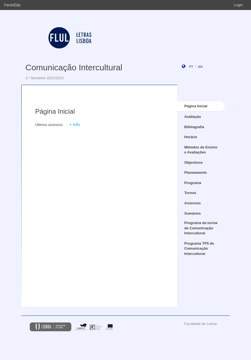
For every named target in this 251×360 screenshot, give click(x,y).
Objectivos (193, 162)
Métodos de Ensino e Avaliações (200, 150)
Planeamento (195, 172)
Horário (190, 137)
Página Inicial (195, 106)
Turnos (190, 193)
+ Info (74, 124)
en (200, 66)
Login (238, 5)
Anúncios (192, 203)
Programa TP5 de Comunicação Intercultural (199, 248)
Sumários (192, 213)
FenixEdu (12, 5)
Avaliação (192, 117)
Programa (192, 183)
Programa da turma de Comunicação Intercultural (200, 228)
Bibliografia (194, 127)
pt (191, 66)
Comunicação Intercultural (74, 67)
